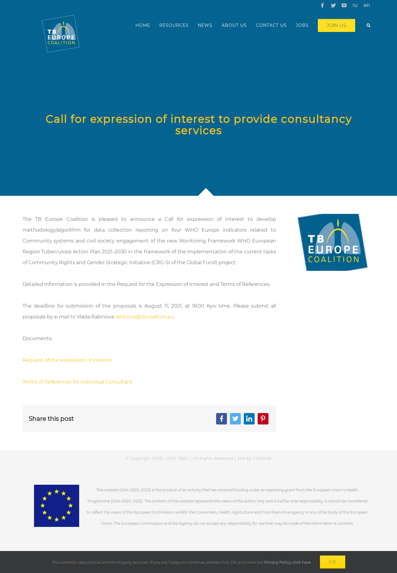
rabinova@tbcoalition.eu (144, 317)
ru (355, 5)
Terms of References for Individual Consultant (77, 382)
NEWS (205, 25)
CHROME (262, 458)
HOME (142, 25)
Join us (336, 25)
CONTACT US (271, 25)
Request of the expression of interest (67, 360)
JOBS (302, 25)
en (367, 5)
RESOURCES (174, 25)
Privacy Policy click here (287, 562)
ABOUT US (234, 25)
